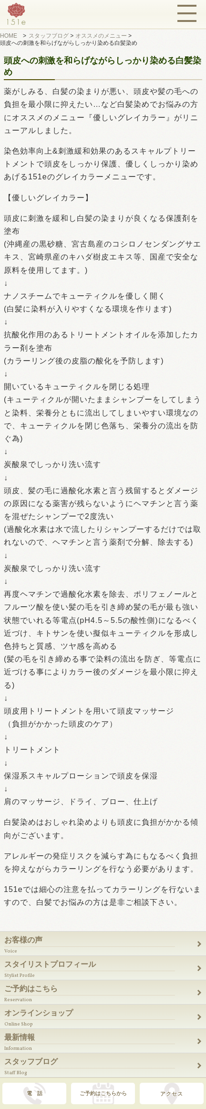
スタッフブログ (49, 35)
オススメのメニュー (101, 35)
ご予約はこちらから (103, 1093)
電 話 (34, 1093)
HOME (8, 35)
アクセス (171, 1094)
